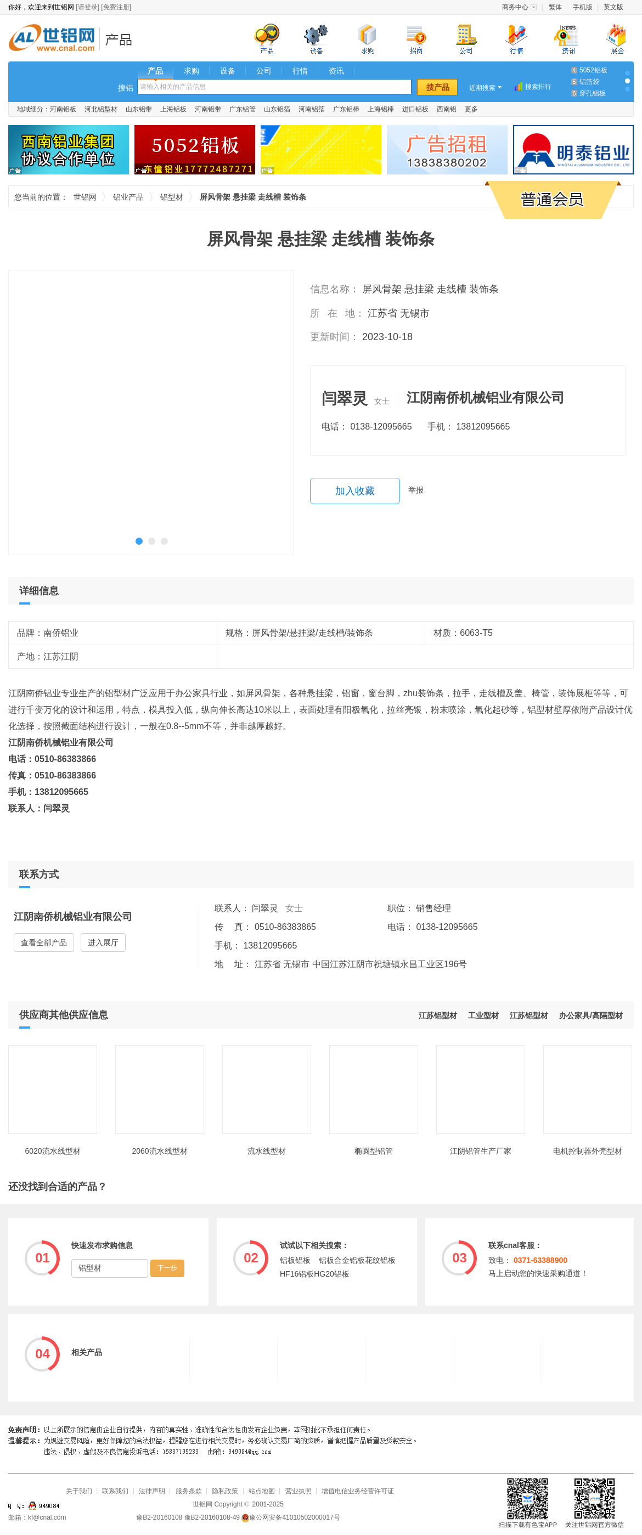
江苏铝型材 (529, 1015)
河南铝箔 (312, 109)
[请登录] (87, 7)
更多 (471, 109)
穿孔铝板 (592, 93)
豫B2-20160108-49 (212, 1517)
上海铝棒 (381, 109)
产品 (155, 70)
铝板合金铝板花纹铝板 (357, 1260)
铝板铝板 (295, 1260)
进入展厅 (103, 942)
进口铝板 (415, 109)
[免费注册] (116, 7)
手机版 (583, 7)
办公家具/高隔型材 (591, 1015)
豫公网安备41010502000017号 (290, 1517)
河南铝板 (63, 109)
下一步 (167, 1268)
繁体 (555, 7)
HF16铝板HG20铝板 (315, 1273)
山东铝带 (139, 109)
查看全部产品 (44, 942)
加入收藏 (355, 491)
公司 (264, 70)
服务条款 (189, 1491)
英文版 (613, 7)
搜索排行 (538, 87)
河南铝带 (208, 109)
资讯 (336, 70)
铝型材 (171, 197)
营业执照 (298, 1491)
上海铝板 (173, 109)
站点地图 (262, 1491)
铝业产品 (122, 39)
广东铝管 (242, 109)
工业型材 (483, 1015)
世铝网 (55, 39)
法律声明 (152, 1491)
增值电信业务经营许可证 (358, 1491)
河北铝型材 (101, 109)
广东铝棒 (346, 109)
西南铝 (447, 109)
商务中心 (515, 7)
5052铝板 (593, 70)
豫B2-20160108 (159, 1517)
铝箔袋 (589, 82)
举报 (416, 490)
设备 (227, 70)
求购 (191, 70)
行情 (300, 70)
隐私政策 (225, 1491)
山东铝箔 (277, 109)
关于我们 (79, 1491)
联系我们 (115, 1491)
